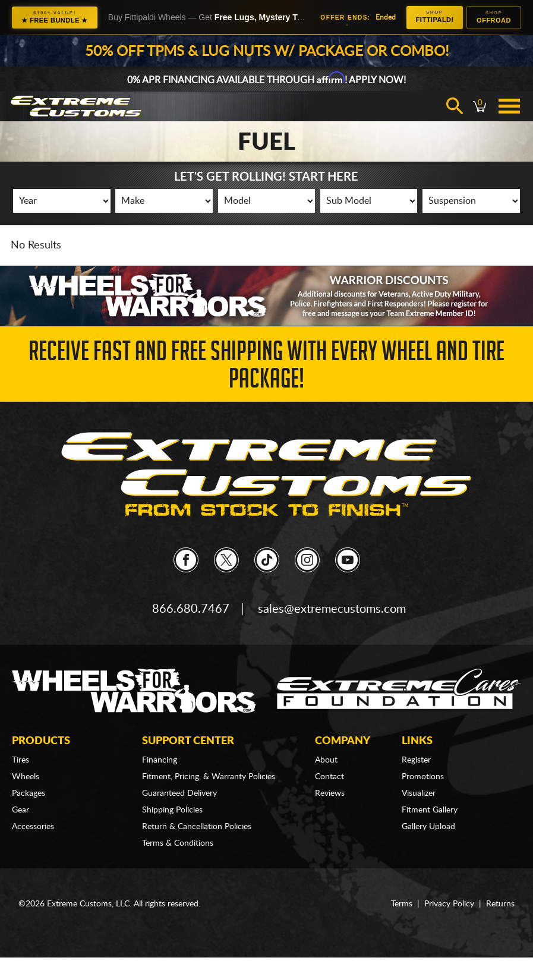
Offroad (494, 17)
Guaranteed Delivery (179, 793)
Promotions (423, 777)
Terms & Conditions (177, 843)
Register (416, 760)
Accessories (33, 827)
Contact (329, 777)
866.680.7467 (190, 609)
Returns (500, 904)
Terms (401, 904)
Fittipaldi (434, 16)
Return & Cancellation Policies (196, 827)
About (326, 760)
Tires (20, 760)
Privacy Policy (449, 904)
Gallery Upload (428, 827)
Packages (28, 793)
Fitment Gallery (430, 810)
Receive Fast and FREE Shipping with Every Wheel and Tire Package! (266, 368)
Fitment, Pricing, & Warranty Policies (208, 777)
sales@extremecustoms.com (332, 609)
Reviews (330, 793)
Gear (20, 810)
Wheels (25, 777)
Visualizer (419, 793)
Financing (159, 760)
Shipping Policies (172, 810)
